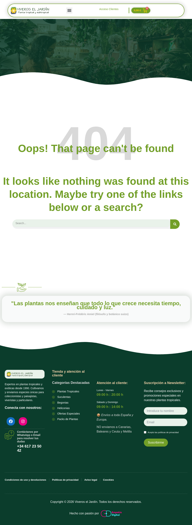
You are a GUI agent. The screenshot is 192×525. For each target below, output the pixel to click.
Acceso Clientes (109, 9)
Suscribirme (156, 442)
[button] (69, 10)
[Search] (175, 224)
